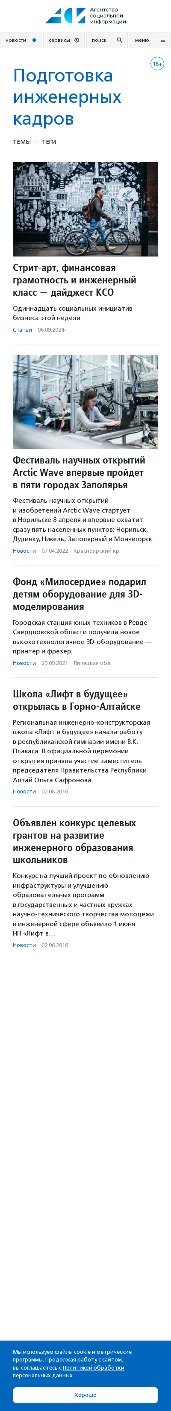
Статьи (22, 330)
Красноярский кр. (97, 551)
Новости (24, 551)
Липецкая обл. (93, 663)
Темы (22, 141)
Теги (49, 141)
